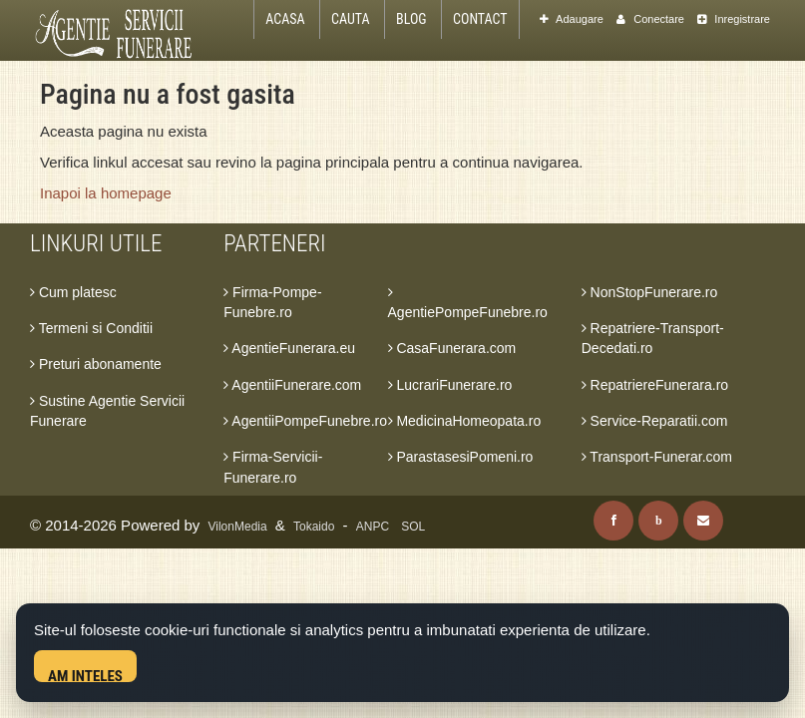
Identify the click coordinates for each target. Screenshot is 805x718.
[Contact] (703, 520)
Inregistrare (733, 19)
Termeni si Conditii (91, 328)
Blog (411, 19)
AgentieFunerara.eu (289, 348)
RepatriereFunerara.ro (655, 385)
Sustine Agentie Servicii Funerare (107, 411)
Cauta (350, 19)
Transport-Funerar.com (657, 457)
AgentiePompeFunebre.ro (468, 302)
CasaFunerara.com (452, 348)
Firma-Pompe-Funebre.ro (272, 302)
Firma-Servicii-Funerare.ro (272, 467)
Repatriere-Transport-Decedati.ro (653, 338)
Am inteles (85, 674)
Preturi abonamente (96, 364)
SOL (413, 527)
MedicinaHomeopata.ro (465, 421)
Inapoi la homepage (106, 192)
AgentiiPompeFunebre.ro (305, 421)
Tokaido (313, 527)
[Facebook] (613, 520)
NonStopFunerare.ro (650, 292)
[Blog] (658, 520)
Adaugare (572, 19)
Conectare (650, 19)
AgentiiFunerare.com (292, 385)
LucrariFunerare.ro (450, 385)
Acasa (284, 19)
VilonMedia (237, 527)
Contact (480, 19)
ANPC (372, 527)
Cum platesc (73, 292)
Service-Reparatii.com (655, 421)
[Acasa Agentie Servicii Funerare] (123, 31)
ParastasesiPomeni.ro (461, 457)
